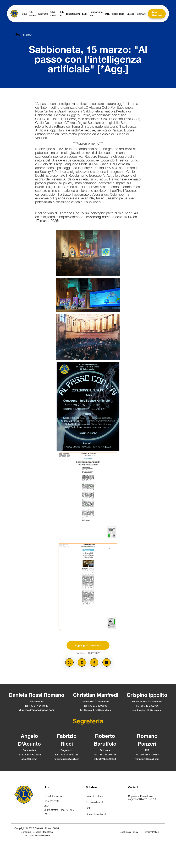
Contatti (133, 787)
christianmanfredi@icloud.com (95, 710)
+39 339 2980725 (68, 754)
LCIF (88, 808)
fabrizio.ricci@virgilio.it (66, 758)
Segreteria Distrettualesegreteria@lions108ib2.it (142, 797)
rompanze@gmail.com (147, 758)
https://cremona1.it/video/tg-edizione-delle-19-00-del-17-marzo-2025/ (87, 219)
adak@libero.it (29, 758)
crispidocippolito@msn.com (147, 710)
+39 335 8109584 (149, 754)
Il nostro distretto (95, 802)
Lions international (96, 814)
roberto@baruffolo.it (105, 758)
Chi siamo (92, 787)
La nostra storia (94, 796)
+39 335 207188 (107, 754)
